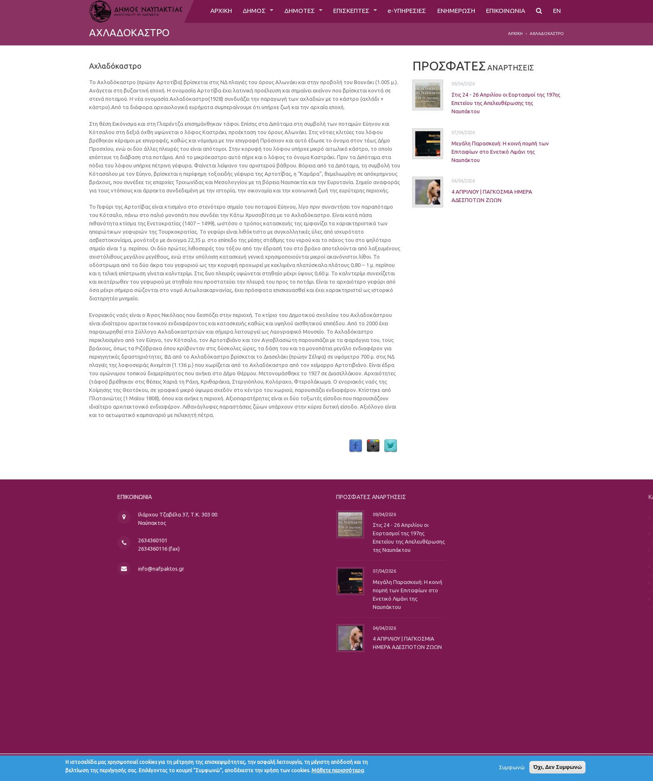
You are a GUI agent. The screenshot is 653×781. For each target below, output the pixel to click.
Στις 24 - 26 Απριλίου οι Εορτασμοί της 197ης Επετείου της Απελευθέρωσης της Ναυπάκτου (498, 103)
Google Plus (373, 446)
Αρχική (515, 33)
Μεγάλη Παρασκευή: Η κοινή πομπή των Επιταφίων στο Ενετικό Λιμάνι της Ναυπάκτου (493, 151)
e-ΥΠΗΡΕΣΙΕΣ (401, 11)
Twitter (390, 446)
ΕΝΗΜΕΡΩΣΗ (452, 11)
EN (557, 11)
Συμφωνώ (512, 768)
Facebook (355, 446)
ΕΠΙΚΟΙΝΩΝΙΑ (504, 11)
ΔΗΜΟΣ (244, 11)
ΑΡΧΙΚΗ (208, 11)
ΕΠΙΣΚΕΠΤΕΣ (344, 11)
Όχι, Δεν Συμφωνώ (557, 768)
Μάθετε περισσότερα (338, 771)
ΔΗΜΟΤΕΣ (290, 11)
